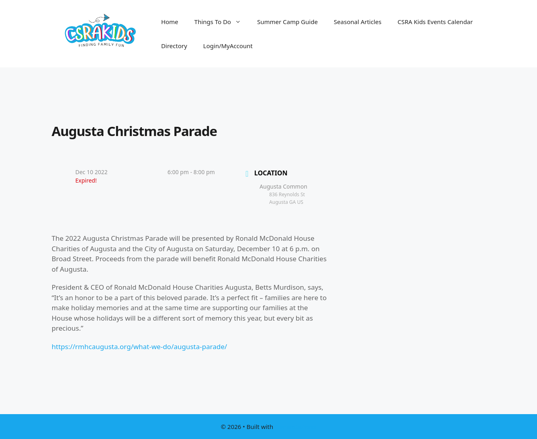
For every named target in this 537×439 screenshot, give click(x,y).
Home (169, 22)
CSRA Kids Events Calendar (435, 22)
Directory (174, 46)
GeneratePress (295, 427)
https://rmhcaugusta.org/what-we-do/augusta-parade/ (139, 346)
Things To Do (221, 22)
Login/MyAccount (228, 46)
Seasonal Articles (358, 22)
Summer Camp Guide (287, 22)
